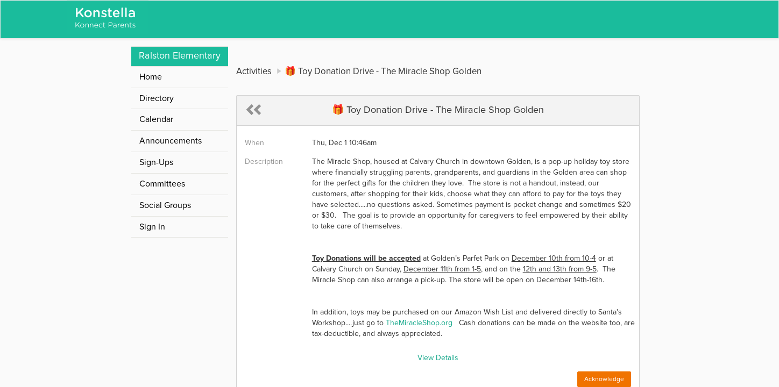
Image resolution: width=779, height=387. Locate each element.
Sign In (152, 227)
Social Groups (165, 205)
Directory (156, 98)
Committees (162, 184)
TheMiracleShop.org (419, 323)
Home (150, 77)
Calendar (156, 119)
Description (264, 162)
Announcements (170, 141)
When (254, 143)
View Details (437, 358)
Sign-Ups (156, 162)
